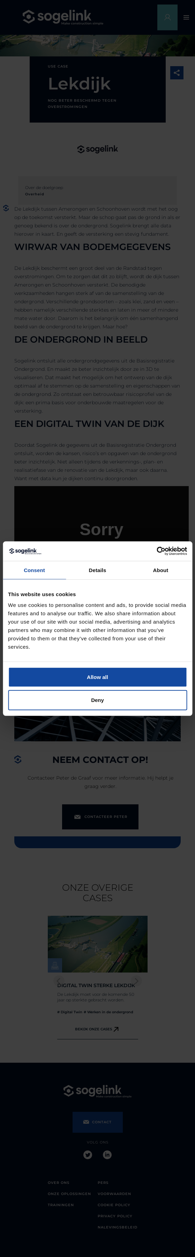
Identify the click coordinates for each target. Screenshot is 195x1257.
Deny (97, 700)
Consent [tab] (34, 570)
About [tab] (160, 570)
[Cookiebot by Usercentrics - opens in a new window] (156, 551)
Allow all (97, 677)
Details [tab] (97, 570)
